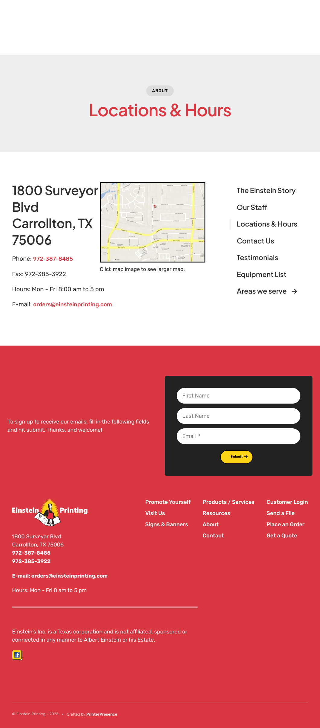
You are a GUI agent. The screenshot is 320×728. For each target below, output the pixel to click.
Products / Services (229, 501)
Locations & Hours (267, 224)
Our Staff (252, 207)
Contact (213, 535)
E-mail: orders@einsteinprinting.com (62, 574)
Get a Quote (282, 535)
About (160, 90)
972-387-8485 (54, 259)
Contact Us (255, 241)
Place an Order (286, 523)
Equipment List (262, 274)
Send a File (281, 512)
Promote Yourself (167, 501)
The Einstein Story (266, 190)
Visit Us (155, 512)
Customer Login (287, 501)
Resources (216, 512)
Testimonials (257, 257)
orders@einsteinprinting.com (75, 304)
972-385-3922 (32, 560)
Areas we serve (269, 291)
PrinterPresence (101, 713)
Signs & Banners (166, 523)
